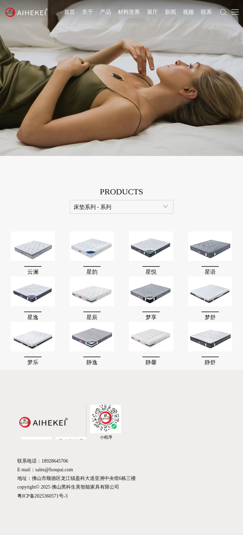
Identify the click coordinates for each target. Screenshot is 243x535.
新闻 (170, 12)
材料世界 (129, 12)
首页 (69, 12)
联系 (206, 12)
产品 (105, 12)
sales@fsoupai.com (54, 469)
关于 (87, 12)
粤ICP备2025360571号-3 (42, 496)
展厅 (152, 12)
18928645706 (54, 461)
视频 (188, 12)
